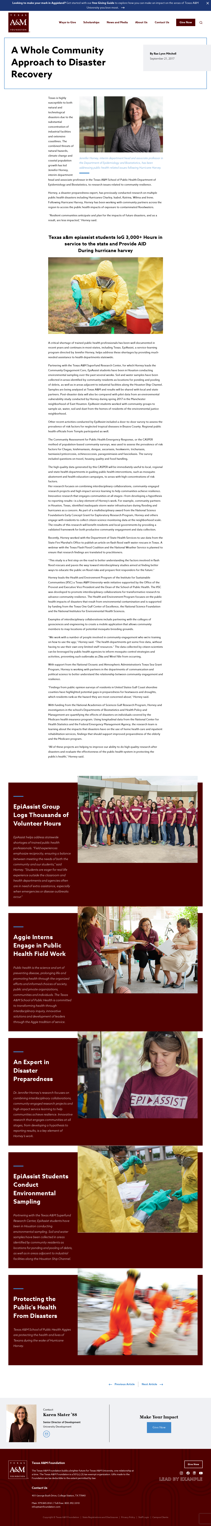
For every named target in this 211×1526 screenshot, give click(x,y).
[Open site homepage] (19, 23)
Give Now (186, 23)
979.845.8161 (45, 1503)
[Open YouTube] (201, 1472)
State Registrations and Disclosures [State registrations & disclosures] (100, 1517)
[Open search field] (201, 22)
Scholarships (91, 23)
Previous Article (122, 1385)
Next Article (152, 1385)
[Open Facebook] (188, 1472)
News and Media (117, 23)
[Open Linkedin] (194, 1472)
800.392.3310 (72, 1503)
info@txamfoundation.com (46, 1506)
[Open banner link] (105, 5)
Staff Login (143, 1517)
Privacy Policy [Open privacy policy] (128, 1517)
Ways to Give (67, 23)
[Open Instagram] (181, 1472)
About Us (141, 23)
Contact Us (162, 23)
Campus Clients (160, 1517)
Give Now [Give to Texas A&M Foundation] (193, 1464)
